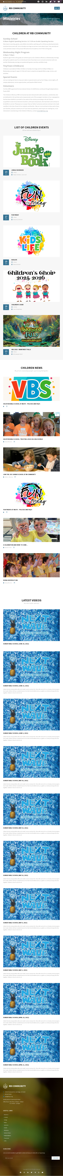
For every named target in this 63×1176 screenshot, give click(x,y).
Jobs (4, 1141)
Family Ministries (8, 582)
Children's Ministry (9, 477)
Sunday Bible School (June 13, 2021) (16, 686)
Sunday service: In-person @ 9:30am (11, 1099)
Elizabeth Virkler (8, 547)
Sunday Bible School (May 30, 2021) (15, 780)
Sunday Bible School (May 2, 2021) (15, 970)
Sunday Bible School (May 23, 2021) (15, 828)
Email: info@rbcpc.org (9, 1)
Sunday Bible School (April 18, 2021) (16, 1017)
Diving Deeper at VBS (10, 580)
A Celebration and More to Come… (15, 545)
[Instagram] (24, 1172)
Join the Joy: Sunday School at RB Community (19, 474)
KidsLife (14, 260)
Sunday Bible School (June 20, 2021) (16, 644)
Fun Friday (15, 215)
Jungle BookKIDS (17, 170)
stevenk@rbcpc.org (42, 111)
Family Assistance (7, 1135)
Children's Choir (17, 305)
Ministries (50, 18)
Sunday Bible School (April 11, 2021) (16, 1065)
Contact (5, 1117)
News (5, 1122)
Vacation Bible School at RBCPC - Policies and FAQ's (21, 404)
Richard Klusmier (8, 441)
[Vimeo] (35, 1172)
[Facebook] (20, 1172)
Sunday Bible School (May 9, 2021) (15, 923)
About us (5, 1114)
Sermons (5, 1125)
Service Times (7, 1133)
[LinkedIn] (27, 1172)
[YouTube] (42, 1172)
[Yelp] (38, 1172)
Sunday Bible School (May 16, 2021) (15, 875)
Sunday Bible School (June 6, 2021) (15, 733)
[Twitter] (31, 1172)
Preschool (6, 1138)
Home (44, 18)
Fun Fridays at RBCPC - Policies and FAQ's (17, 510)
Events (5, 1127)
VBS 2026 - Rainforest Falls (21, 349)
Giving (5, 1120)
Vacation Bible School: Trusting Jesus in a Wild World (23, 439)
